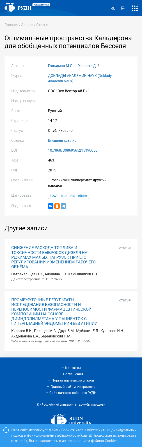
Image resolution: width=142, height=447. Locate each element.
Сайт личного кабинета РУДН (72, 393)
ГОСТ (54, 196)
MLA (64, 196)
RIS (72, 196)
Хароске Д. (87, 66)
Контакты (73, 368)
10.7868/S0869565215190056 (72, 150)
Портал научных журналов (73, 380)
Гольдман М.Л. (60, 66)
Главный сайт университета (73, 387)
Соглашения (73, 374)
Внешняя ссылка (62, 140)
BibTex (82, 196)
